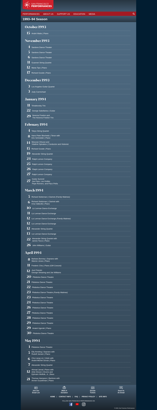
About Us (48, 14)
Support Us (63, 14)
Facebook (71, 404)
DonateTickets (92, 391)
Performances (31, 14)
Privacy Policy (88, 396)
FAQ (76, 396)
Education (79, 14)
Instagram (84, 404)
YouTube (77, 404)
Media (92, 14)
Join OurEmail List (36, 391)
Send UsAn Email (121, 391)
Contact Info (65, 396)
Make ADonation (64, 391)
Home (52, 396)
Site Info (103, 396)
